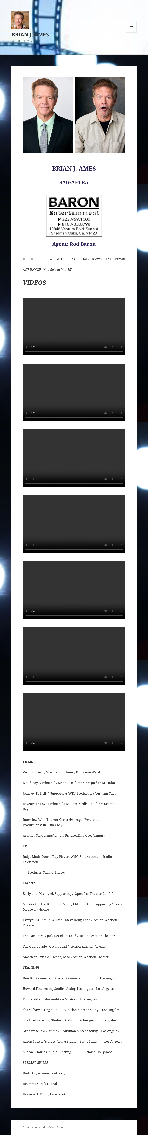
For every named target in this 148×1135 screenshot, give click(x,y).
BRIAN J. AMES (30, 34)
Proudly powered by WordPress (43, 1127)
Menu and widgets (131, 32)
